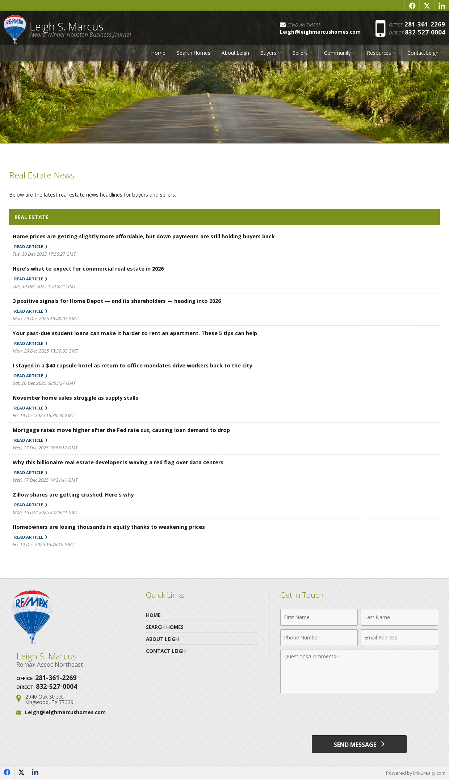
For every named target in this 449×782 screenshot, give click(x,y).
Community (337, 55)
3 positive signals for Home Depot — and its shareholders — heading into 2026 (121, 300)
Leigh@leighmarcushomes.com (65, 712)
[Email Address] (399, 637)
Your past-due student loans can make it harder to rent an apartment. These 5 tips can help (139, 333)
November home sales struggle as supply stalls (77, 397)
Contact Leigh (422, 55)
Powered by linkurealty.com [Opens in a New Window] (415, 774)
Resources (379, 55)
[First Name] (319, 617)
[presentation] (359, 714)
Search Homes (193, 55)
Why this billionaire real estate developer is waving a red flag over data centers (122, 462)
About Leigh (235, 55)
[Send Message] (359, 745)
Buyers (268, 55)
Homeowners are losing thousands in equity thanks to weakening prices (111, 526)
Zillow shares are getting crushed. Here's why (75, 494)
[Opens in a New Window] (412, 5)
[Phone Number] (319, 637)
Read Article (33, 246)
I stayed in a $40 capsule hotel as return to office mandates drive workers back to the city (137, 365)
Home (158, 55)
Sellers (300, 55)
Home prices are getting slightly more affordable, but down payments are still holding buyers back (149, 236)
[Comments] (359, 671)
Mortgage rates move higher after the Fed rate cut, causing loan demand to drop (125, 429)
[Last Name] (399, 617)
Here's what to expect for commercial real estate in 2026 (91, 268)
